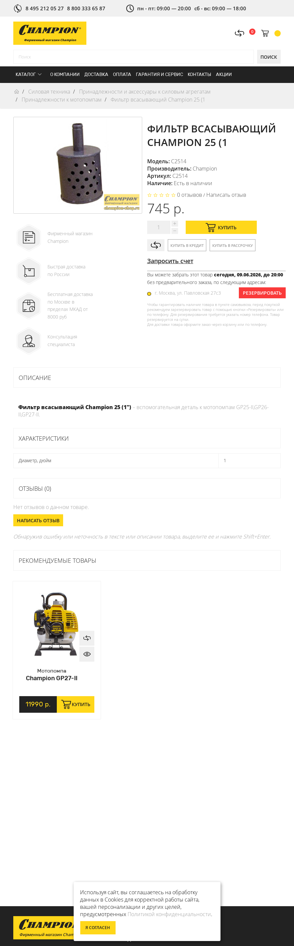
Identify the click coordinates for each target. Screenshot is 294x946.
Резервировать (262, 293)
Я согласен (97, 927)
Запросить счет (170, 261)
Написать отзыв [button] (38, 520)
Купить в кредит (187, 245)
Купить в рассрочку (232, 245)
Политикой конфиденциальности (169, 914)
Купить (221, 227)
